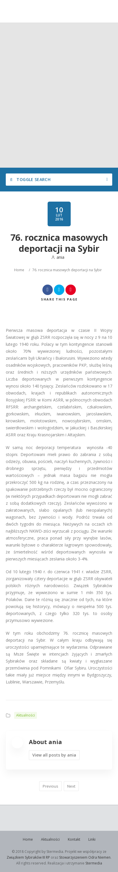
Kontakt (74, 839)
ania (57, 257)
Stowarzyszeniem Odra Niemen (84, 857)
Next (71, 786)
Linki (91, 839)
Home (19, 269)
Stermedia (93, 863)
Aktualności (25, 715)
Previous (50, 786)
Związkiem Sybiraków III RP (28, 857)
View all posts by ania (54, 755)
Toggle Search (30, 179)
